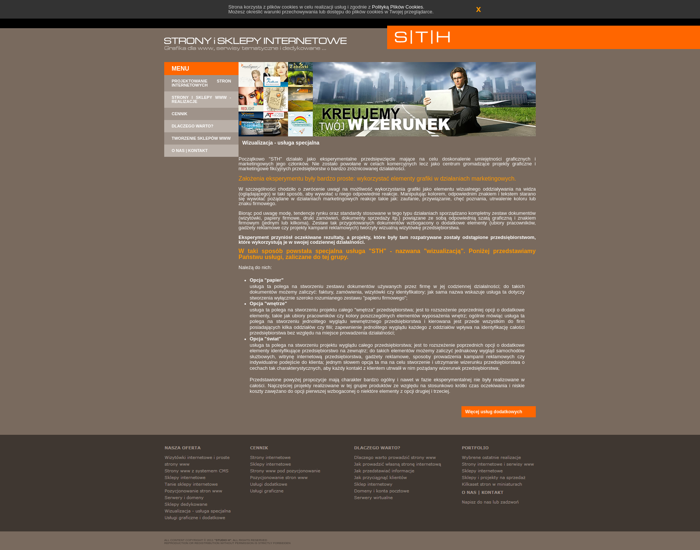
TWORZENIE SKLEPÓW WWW (201, 138)
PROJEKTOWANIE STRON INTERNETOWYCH (201, 83)
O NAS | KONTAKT (190, 151)
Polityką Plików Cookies (397, 7)
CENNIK (179, 114)
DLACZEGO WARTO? (192, 126)
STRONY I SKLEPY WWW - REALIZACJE (201, 100)
